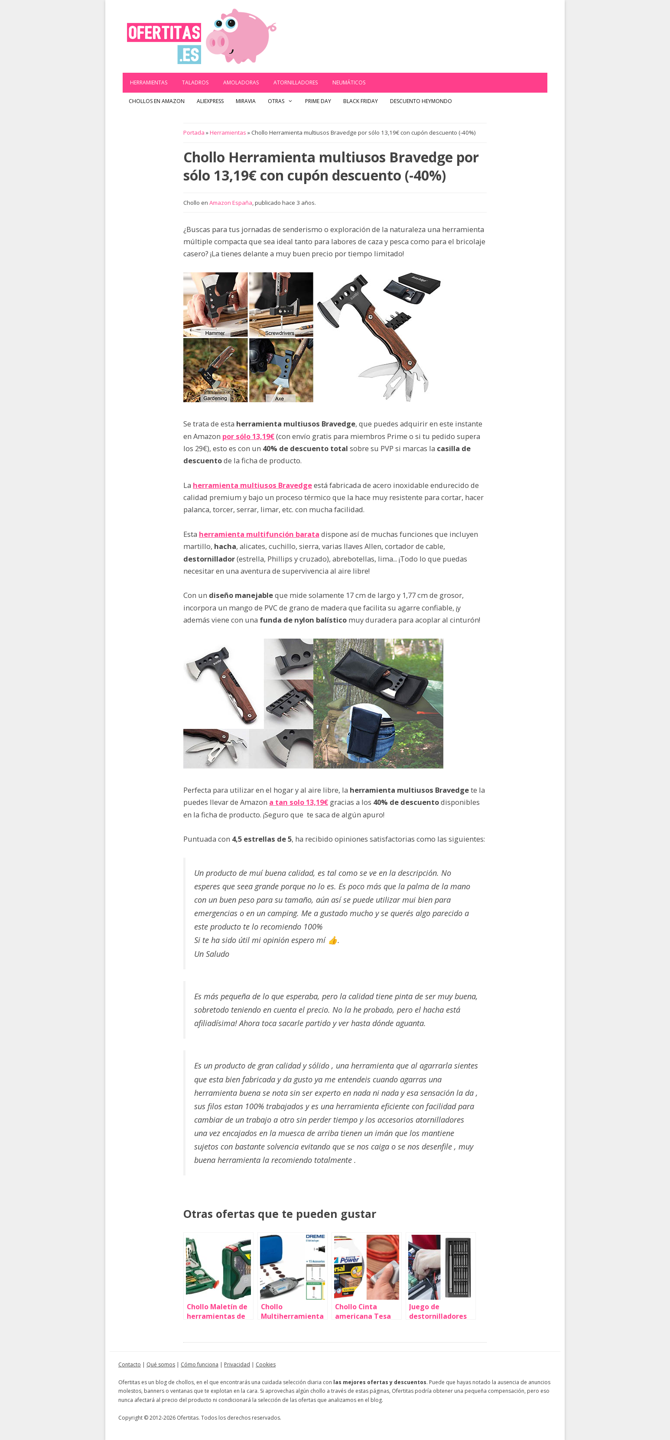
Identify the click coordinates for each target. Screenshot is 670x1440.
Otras (283, 101)
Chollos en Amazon (157, 101)
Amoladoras (241, 82)
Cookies (266, 1364)
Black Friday (360, 101)
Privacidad (237, 1364)
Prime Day (318, 101)
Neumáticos (348, 82)
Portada (194, 132)
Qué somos (160, 1364)
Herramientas (148, 82)
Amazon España (230, 203)
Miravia (246, 101)
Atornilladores (295, 82)
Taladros (195, 82)
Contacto (129, 1364)
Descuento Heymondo (421, 101)
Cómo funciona (199, 1364)
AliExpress (210, 101)
